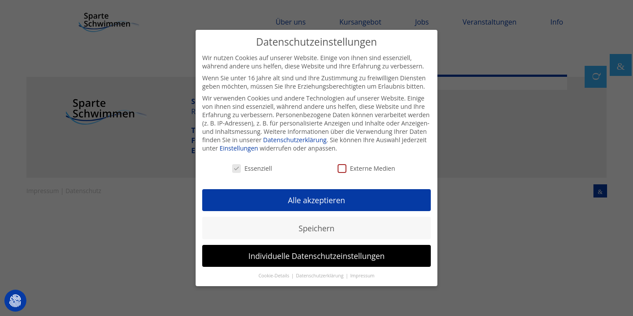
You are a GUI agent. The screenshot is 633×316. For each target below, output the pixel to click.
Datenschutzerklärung (295, 136)
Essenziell (252, 164)
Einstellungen (238, 144)
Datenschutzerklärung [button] (320, 272)
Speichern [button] (316, 224)
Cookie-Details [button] (274, 272)
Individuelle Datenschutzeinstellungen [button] (316, 251)
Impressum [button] (362, 272)
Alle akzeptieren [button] (316, 196)
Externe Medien (366, 164)
